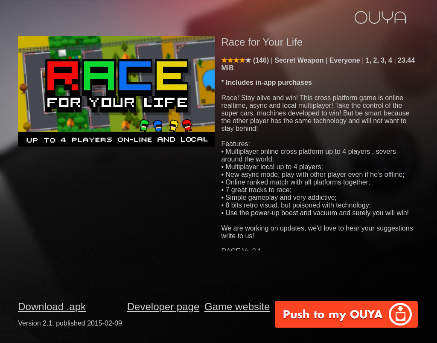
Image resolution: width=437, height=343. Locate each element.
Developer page (163, 306)
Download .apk (52, 306)
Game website (237, 306)
